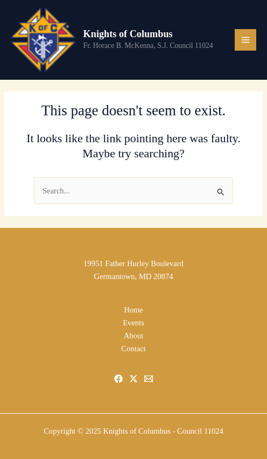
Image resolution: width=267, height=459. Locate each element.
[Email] (148, 378)
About (133, 335)
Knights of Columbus (128, 34)
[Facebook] (118, 378)
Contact (133, 348)
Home (133, 309)
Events (133, 322)
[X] (133, 378)
